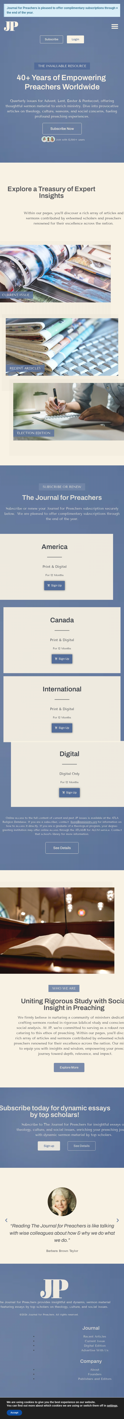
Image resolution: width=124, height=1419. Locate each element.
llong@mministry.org (84, 842)
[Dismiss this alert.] (117, 7)
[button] (114, 26)
